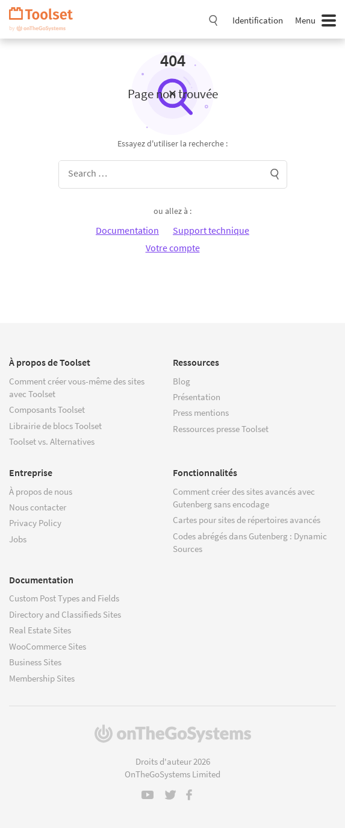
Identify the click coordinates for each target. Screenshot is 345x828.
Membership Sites (42, 678)
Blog (181, 381)
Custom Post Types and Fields (64, 598)
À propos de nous (40, 491)
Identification (257, 20)
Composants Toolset (47, 409)
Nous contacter (37, 507)
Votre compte (173, 248)
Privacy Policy (35, 522)
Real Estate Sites (40, 630)
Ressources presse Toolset (221, 428)
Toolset (45, 19)
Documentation (127, 230)
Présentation (196, 397)
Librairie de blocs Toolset (55, 425)
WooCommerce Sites (47, 646)
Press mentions (201, 412)
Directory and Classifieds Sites (65, 614)
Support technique (211, 230)
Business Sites (35, 662)
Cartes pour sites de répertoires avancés (246, 519)
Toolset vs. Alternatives (52, 441)
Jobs (17, 539)
